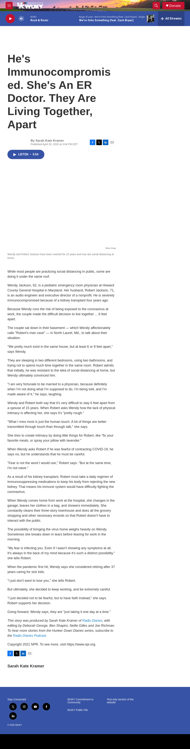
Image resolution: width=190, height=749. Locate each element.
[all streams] (171, 18)
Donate (175, 6)
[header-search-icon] (156, 5)
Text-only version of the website (120, 701)
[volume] (21, 18)
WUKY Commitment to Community (80, 701)
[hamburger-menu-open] (9, 5)
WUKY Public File (77, 710)
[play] (10, 19)
